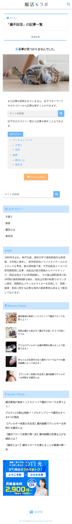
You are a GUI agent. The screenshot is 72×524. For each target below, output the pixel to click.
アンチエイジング (22, 140)
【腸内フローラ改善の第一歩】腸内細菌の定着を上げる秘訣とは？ (35, 436)
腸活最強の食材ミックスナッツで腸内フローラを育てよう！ (35, 404)
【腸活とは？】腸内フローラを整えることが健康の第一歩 (35, 447)
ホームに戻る (36, 176)
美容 (17, 149)
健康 (15, 155)
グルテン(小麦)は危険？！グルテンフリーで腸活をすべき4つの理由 (35, 415)
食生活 (18, 164)
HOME (36, 512)
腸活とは (20, 160)
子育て (18, 145)
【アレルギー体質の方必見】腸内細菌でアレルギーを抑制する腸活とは (35, 425)
